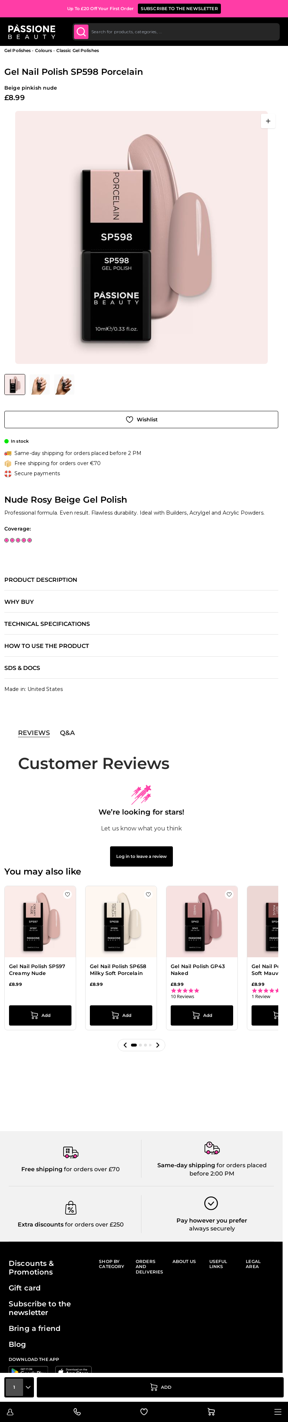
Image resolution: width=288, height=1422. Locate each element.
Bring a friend (35, 1328)
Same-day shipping (186, 1165)
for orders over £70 (91, 1169)
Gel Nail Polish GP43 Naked (198, 970)
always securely (212, 1228)
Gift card (25, 1288)
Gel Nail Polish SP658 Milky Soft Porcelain (118, 970)
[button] (125, 1045)
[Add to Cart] (160, 1387)
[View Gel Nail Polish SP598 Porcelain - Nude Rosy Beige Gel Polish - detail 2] (64, 384)
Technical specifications (47, 624)
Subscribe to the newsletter (40, 1308)
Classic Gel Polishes (77, 50)
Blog (17, 1344)
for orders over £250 (94, 1224)
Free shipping (41, 1169)
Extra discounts (41, 1224)
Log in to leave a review (141, 856)
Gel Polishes (17, 50)
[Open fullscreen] (268, 121)
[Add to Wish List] (141, 419)
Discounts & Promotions (31, 1267)
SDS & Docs (22, 668)
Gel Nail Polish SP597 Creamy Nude (37, 970)
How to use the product (46, 646)
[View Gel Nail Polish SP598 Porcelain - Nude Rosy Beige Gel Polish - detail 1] (40, 384)
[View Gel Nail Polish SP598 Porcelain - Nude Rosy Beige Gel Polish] (14, 384)
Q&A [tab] (67, 733)
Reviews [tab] (34, 733)
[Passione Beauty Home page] (32, 32)
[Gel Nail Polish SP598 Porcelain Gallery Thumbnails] (39, 384)
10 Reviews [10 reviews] (182, 996)
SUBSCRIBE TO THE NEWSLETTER (179, 8)
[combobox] (176, 31)
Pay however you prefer (211, 1220)
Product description (40, 580)
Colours (43, 50)
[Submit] (81, 31)
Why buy (19, 602)
